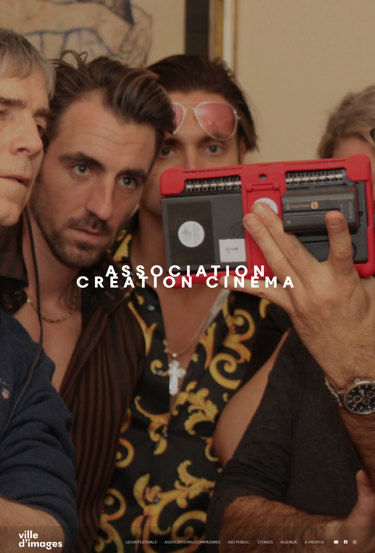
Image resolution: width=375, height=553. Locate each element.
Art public (239, 542)
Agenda (289, 542)
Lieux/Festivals (141, 542)
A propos (314, 542)
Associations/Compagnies (192, 542)
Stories (265, 542)
